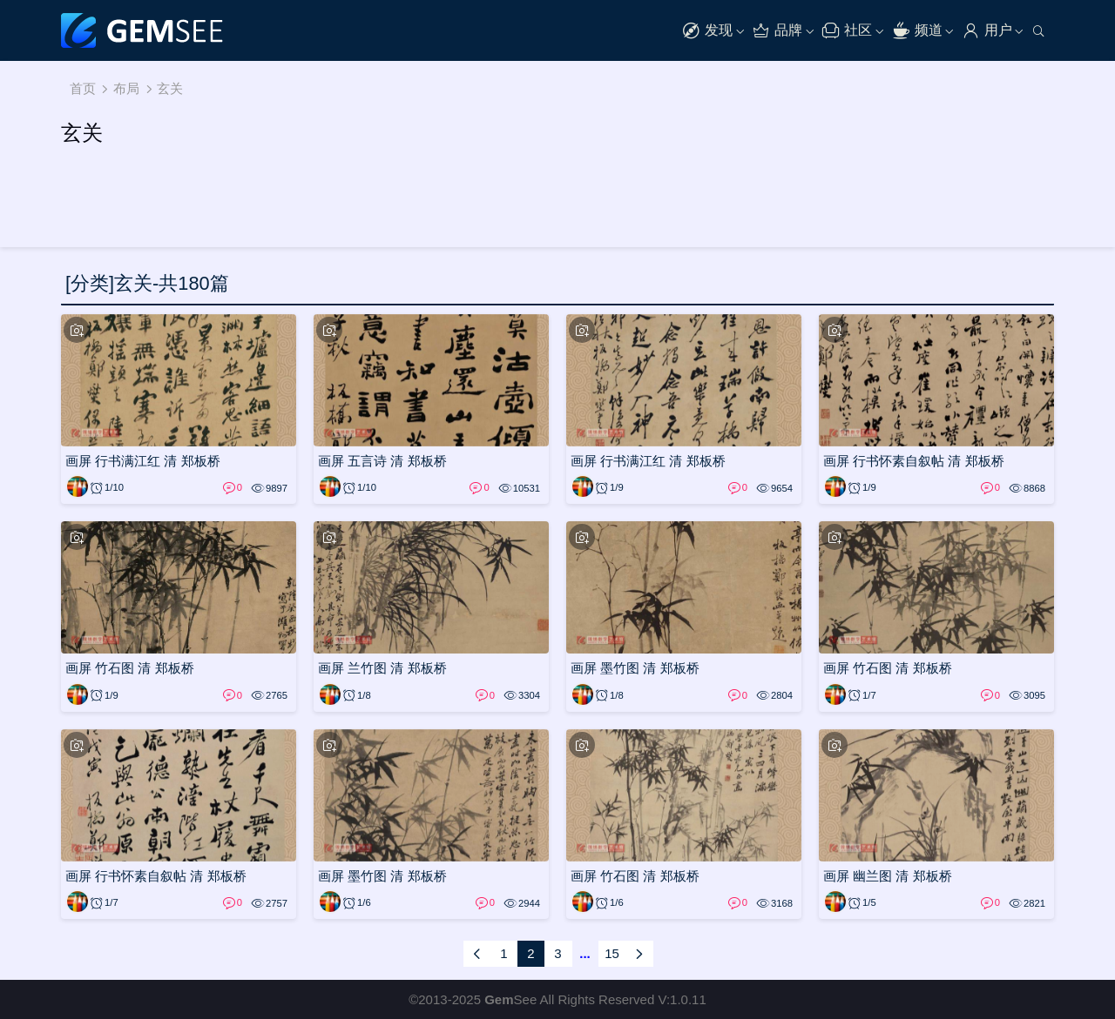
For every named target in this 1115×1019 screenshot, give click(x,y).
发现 (707, 31)
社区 (846, 31)
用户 (987, 31)
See (510, 999)
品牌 (777, 31)
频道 (917, 31)
